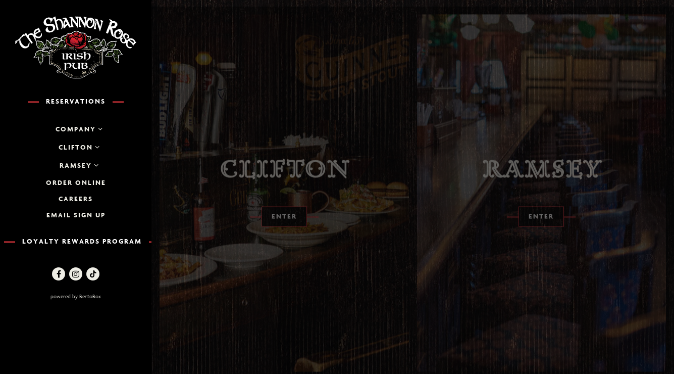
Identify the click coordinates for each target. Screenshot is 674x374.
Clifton (76, 147)
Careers (76, 198)
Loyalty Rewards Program (82, 241)
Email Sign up (76, 214)
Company (76, 128)
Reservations (76, 101)
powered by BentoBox (98, 296)
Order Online (76, 182)
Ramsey (76, 165)
